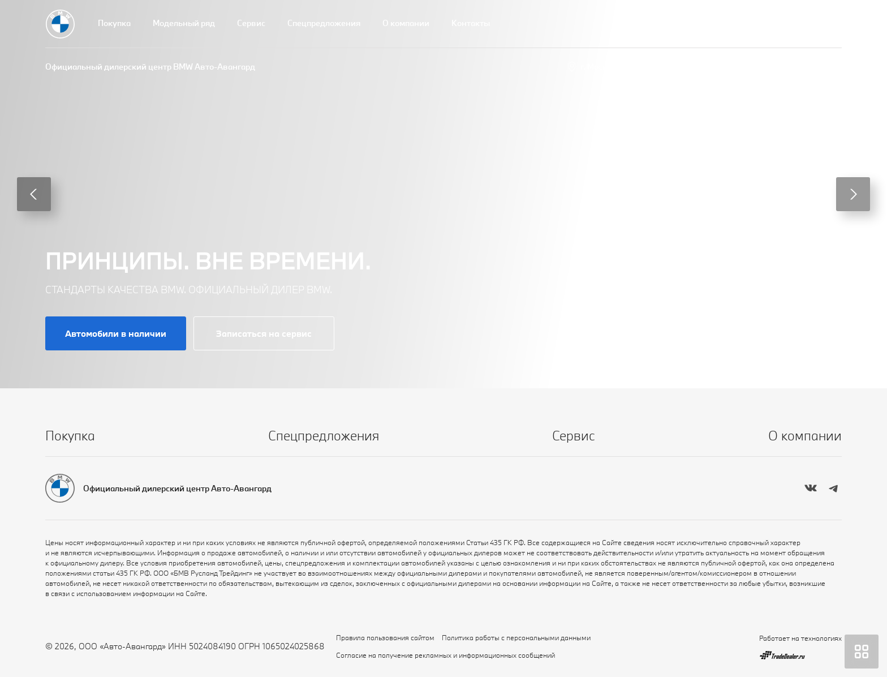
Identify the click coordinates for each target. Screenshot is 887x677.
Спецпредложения (323, 23)
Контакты (470, 23)
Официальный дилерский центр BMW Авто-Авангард (150, 66)
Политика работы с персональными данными (516, 637)
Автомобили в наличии (115, 333)
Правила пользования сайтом (385, 637)
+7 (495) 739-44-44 (805, 66)
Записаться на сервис (264, 333)
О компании (405, 23)
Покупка (114, 23)
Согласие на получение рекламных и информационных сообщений (445, 654)
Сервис (251, 23)
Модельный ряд (184, 23)
